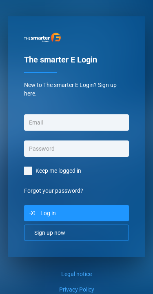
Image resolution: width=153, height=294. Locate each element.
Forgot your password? (53, 190)
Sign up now (49, 232)
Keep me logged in (58, 170)
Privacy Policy (76, 289)
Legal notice (76, 274)
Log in (48, 213)
